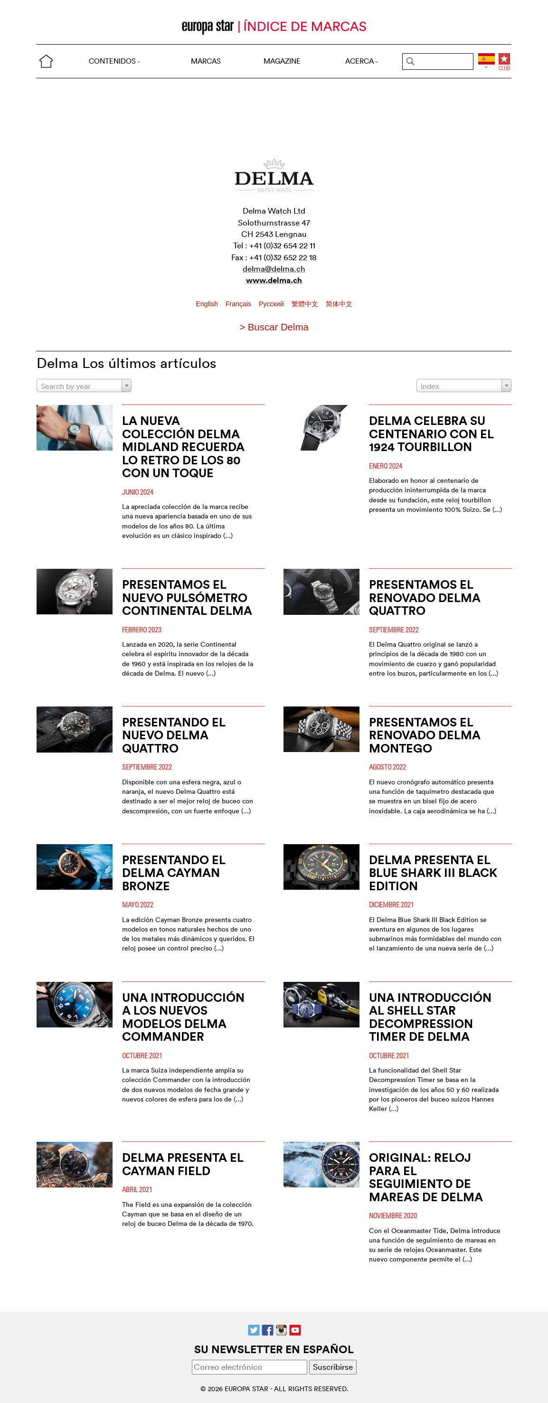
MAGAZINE (282, 61)
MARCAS (206, 61)
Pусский (272, 304)
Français (239, 304)
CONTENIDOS (115, 61)
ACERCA (361, 61)
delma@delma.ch (274, 268)
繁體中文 (306, 304)
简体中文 (339, 304)
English (208, 304)
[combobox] (84, 385)
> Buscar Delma (274, 327)
